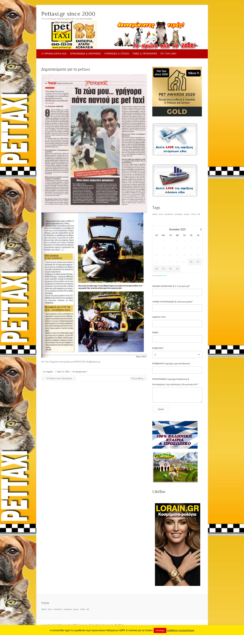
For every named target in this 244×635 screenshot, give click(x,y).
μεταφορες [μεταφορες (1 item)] (179, 214)
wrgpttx (49, 371)
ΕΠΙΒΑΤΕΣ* (158, 348)
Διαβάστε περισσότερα (180, 630)
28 (156, 269)
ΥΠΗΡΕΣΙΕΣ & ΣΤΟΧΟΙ (116, 53)
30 (170, 269)
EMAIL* (155, 332)
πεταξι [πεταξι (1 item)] (193, 214)
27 (198, 262)
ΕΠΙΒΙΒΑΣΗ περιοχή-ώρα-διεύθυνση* (171, 363)
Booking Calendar (162, 275)
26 (191, 262)
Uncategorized (79, 371)
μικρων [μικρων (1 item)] (187, 214)
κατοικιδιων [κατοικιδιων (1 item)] (169, 214)
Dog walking (138, 378)
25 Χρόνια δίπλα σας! (54, 53)
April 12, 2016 (63, 371)
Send (161, 409)
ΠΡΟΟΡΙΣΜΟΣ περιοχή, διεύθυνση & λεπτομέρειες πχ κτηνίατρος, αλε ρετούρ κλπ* (175, 382)
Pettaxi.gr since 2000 (68, 13)
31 (177, 269)
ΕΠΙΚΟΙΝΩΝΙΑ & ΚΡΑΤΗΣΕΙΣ (85, 53)
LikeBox (159, 491)
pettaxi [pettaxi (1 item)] (155, 214)
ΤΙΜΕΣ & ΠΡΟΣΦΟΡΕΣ (144, 53)
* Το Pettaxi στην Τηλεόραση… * (59, 378)
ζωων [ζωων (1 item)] (161, 214)
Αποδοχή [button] (160, 630)
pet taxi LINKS (168, 53)
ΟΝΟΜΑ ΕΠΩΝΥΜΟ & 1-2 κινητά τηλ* (171, 286)
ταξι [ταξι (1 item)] (198, 214)
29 (163, 269)
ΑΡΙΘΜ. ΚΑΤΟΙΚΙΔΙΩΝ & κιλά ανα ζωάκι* (172, 301)
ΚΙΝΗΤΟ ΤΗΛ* (159, 317)
